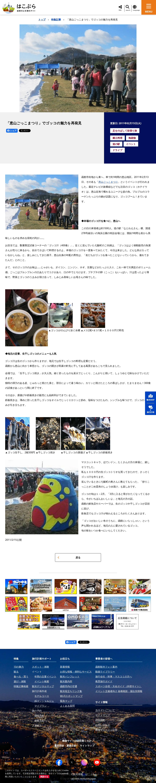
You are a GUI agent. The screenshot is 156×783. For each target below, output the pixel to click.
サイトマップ (87, 745)
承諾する (44, 776)
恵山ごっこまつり (108, 182)
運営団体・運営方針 (65, 745)
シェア (11, 130)
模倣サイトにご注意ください (78, 740)
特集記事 (56, 19)
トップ (42, 19)
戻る (69, 557)
